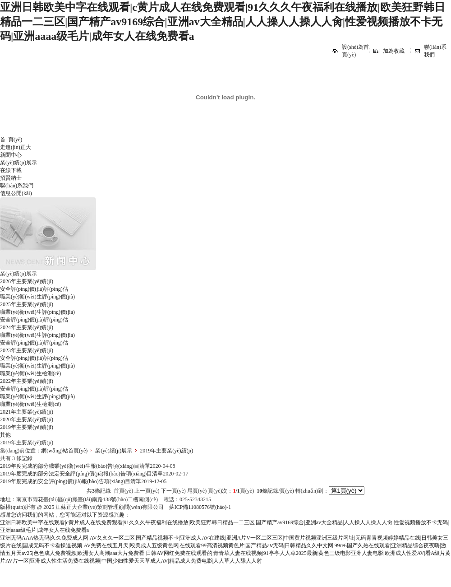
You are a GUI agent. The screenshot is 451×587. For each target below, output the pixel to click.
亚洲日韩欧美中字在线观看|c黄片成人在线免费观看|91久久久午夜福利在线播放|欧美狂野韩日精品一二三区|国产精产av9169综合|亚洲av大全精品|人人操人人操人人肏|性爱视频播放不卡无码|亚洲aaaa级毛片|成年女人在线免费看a (222, 21)
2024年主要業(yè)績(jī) (26, 327)
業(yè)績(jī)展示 (18, 162)
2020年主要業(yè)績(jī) (26, 419)
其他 (5, 435)
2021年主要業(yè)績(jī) (26, 412)
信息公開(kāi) (16, 193)
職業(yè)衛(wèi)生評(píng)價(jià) (37, 297)
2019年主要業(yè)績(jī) (26, 427)
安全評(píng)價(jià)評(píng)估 (34, 289)
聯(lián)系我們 (16, 185)
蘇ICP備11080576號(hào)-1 (200, 507)
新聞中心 (11, 155)
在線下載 (11, 170)
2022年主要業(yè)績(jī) (26, 381)
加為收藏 (394, 51)
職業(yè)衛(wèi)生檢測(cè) (30, 373)
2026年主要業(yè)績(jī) (26, 281)
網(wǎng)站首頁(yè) (64, 450)
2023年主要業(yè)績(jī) (26, 350)
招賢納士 (11, 178)
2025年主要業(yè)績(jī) (26, 304)
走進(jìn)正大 (15, 147)
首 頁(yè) (11, 139)
